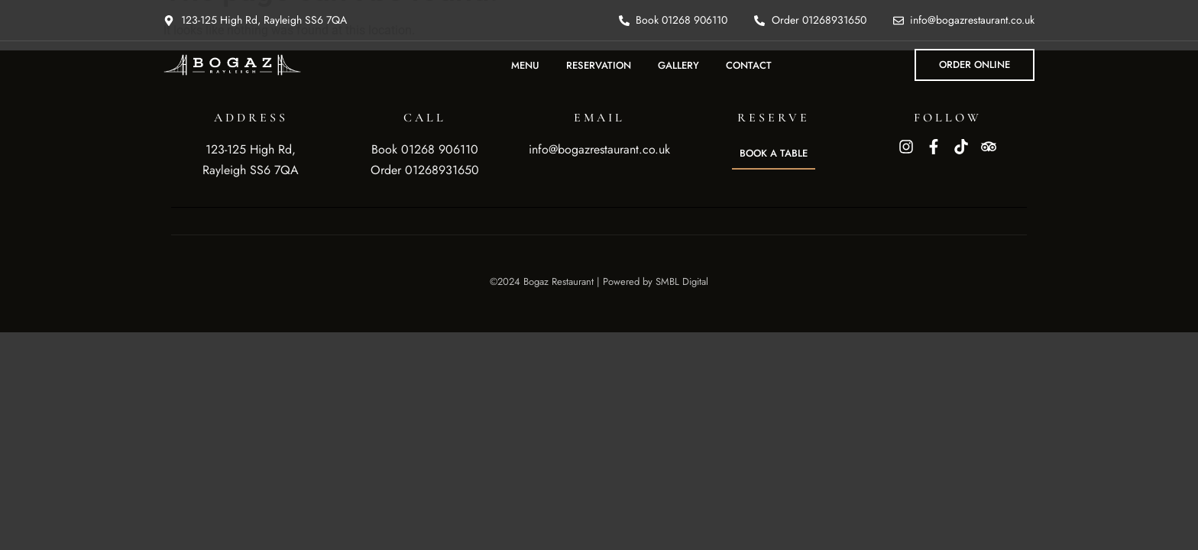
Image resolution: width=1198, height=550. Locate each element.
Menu (525, 65)
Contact (749, 65)
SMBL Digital (682, 281)
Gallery (678, 65)
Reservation (598, 65)
